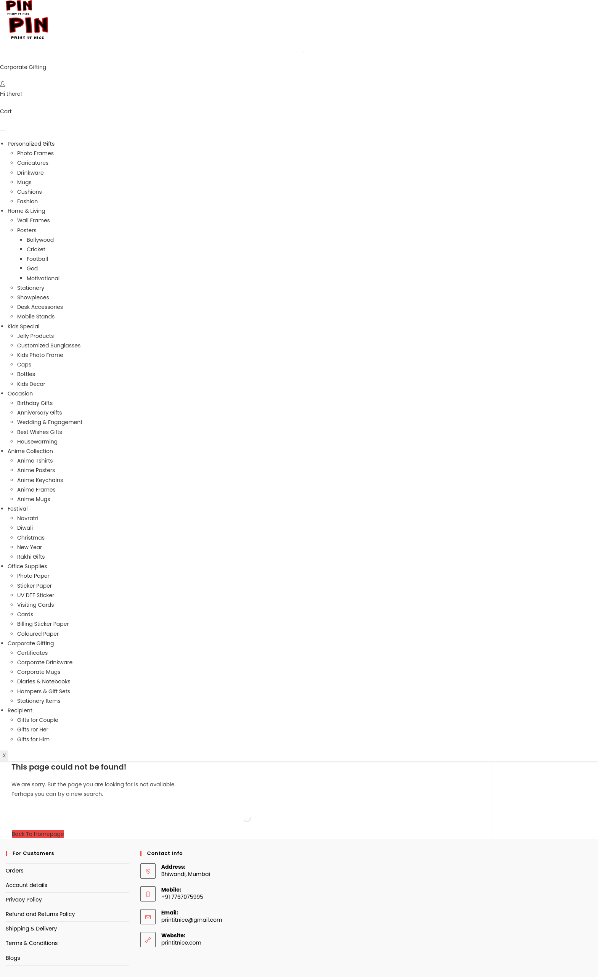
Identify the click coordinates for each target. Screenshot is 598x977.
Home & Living (26, 211)
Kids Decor (31, 384)
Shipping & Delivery (31, 928)
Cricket (36, 249)
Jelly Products (35, 336)
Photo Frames (35, 153)
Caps (24, 364)
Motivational (43, 278)
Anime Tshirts (35, 460)
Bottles (26, 374)
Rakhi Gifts (31, 557)
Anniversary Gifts (39, 412)
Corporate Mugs (38, 672)
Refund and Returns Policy (40, 914)
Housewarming (37, 441)
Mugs (24, 182)
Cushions (29, 192)
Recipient (20, 710)
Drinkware (30, 173)
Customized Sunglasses (48, 345)
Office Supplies (27, 566)
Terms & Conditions (32, 943)
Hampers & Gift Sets (43, 691)
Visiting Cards (35, 605)
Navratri (28, 518)
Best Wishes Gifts (39, 432)
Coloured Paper (38, 634)
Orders (15, 870)
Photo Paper (33, 576)
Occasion (20, 393)
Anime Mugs (33, 499)
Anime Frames (36, 489)
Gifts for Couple (37, 720)
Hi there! (11, 94)
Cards (25, 614)
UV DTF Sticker (35, 595)
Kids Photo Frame (40, 355)
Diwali (25, 528)
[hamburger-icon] (2, 130)
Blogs (13, 958)
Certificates (32, 653)
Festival (17, 509)
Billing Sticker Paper (43, 624)
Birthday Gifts (35, 403)
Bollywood (40, 240)
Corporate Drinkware (44, 662)
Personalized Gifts (31, 144)
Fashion (27, 201)
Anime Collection (30, 451)
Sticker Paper (34, 586)
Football (37, 259)
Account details (26, 885)
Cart (6, 111)
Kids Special (24, 326)
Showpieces (33, 297)
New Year (29, 547)
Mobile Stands (36, 316)
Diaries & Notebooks (44, 681)
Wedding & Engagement (49, 422)
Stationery (30, 288)
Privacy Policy (24, 899)
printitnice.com (181, 942)
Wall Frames (33, 220)
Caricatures (32, 163)
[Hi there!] (2, 84)
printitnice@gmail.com (191, 920)
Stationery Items (39, 701)
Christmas (31, 538)
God (32, 268)
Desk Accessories (40, 307)
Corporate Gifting (23, 67)
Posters (27, 230)
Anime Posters (36, 470)
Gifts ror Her (32, 729)
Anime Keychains (40, 480)
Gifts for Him (33, 739)
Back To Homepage (38, 834)
